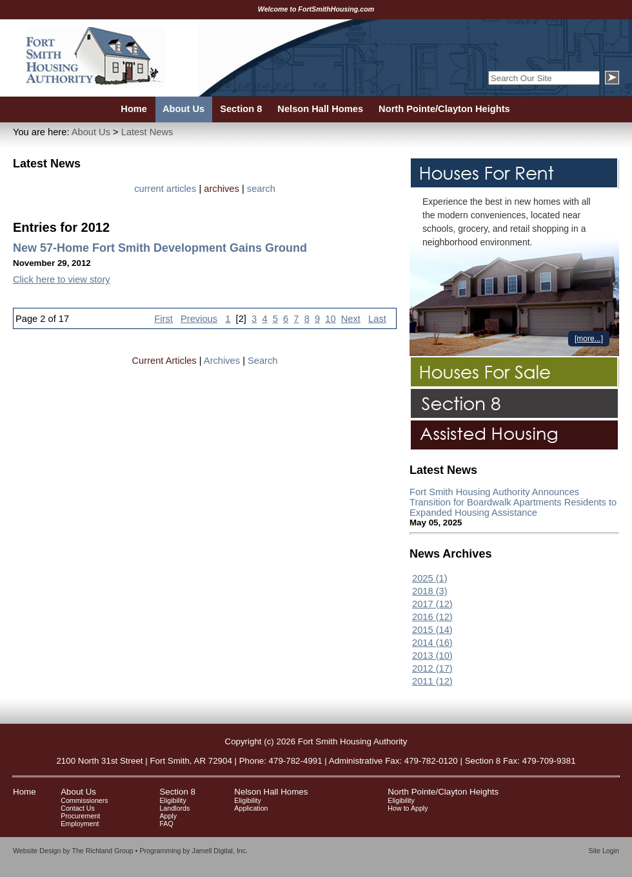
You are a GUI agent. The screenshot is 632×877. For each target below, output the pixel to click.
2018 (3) (430, 591)
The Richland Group (102, 850)
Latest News (147, 132)
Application (251, 808)
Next (350, 319)
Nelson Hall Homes (271, 792)
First (163, 319)
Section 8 (177, 792)
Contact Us (78, 808)
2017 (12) (432, 604)
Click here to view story (61, 279)
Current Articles (164, 360)
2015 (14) (432, 630)
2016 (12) (432, 617)
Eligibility (172, 800)
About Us (91, 132)
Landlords (174, 808)
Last (377, 319)
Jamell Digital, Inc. (220, 850)
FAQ (166, 823)
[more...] (589, 338)
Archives (222, 360)
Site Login (604, 850)
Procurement (80, 816)
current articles (165, 189)
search (261, 189)
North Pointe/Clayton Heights (443, 792)
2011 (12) (432, 681)
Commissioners (84, 800)
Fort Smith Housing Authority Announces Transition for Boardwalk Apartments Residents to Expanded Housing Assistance (513, 502)
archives (221, 189)
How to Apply (408, 808)
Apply (168, 816)
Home (24, 792)
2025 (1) (430, 578)
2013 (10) (432, 655)
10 (330, 319)
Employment (80, 823)
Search (262, 360)
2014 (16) (432, 642)
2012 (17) (432, 668)
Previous (199, 319)
